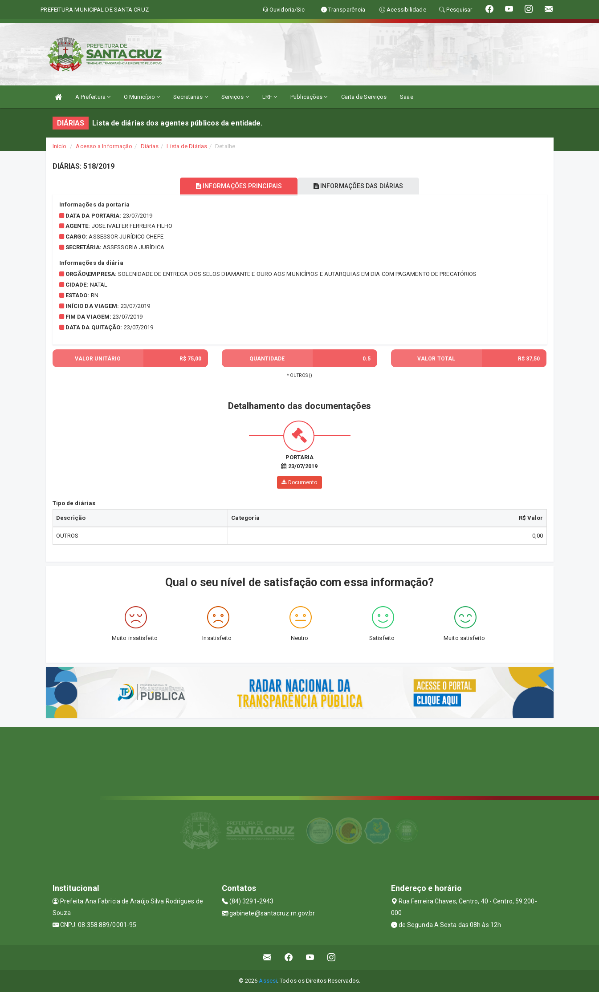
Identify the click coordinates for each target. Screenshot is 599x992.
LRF (269, 96)
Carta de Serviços (364, 96)
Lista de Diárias (187, 146)
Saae (406, 96)
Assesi (268, 980)
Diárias (150, 146)
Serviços (235, 96)
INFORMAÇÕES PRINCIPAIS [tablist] (236, 186)
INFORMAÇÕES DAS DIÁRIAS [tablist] (361, 186)
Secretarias (190, 96)
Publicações (308, 96)
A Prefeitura (92, 96)
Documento (299, 482)
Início (60, 146)
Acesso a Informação (104, 146)
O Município (142, 96)
